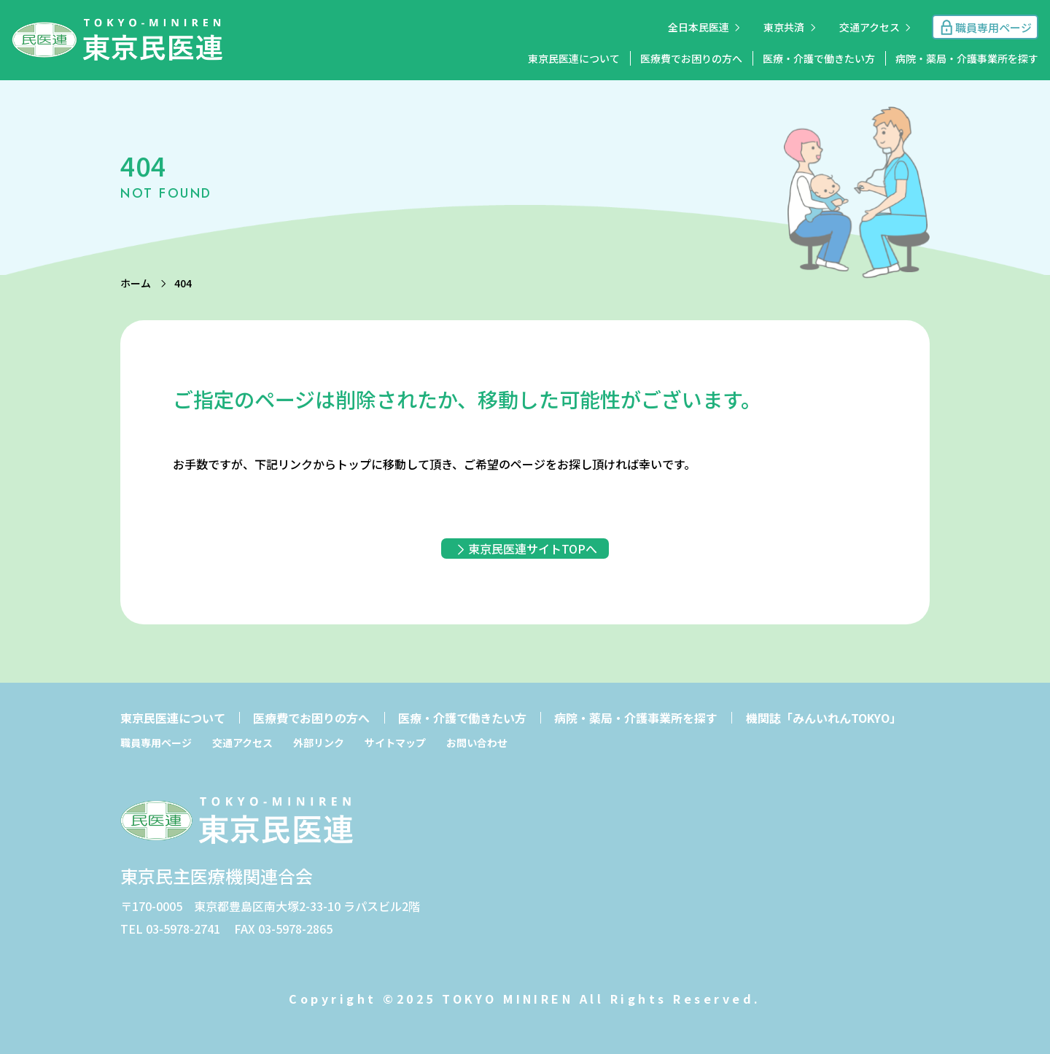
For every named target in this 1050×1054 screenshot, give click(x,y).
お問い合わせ (477, 742)
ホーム (135, 283)
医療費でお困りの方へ (691, 58)
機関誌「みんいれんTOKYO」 (823, 718)
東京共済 (783, 27)
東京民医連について (574, 58)
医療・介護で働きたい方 (819, 58)
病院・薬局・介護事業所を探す (966, 58)
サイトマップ (395, 742)
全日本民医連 (698, 27)
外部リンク (318, 742)
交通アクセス (869, 27)
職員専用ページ (156, 742)
